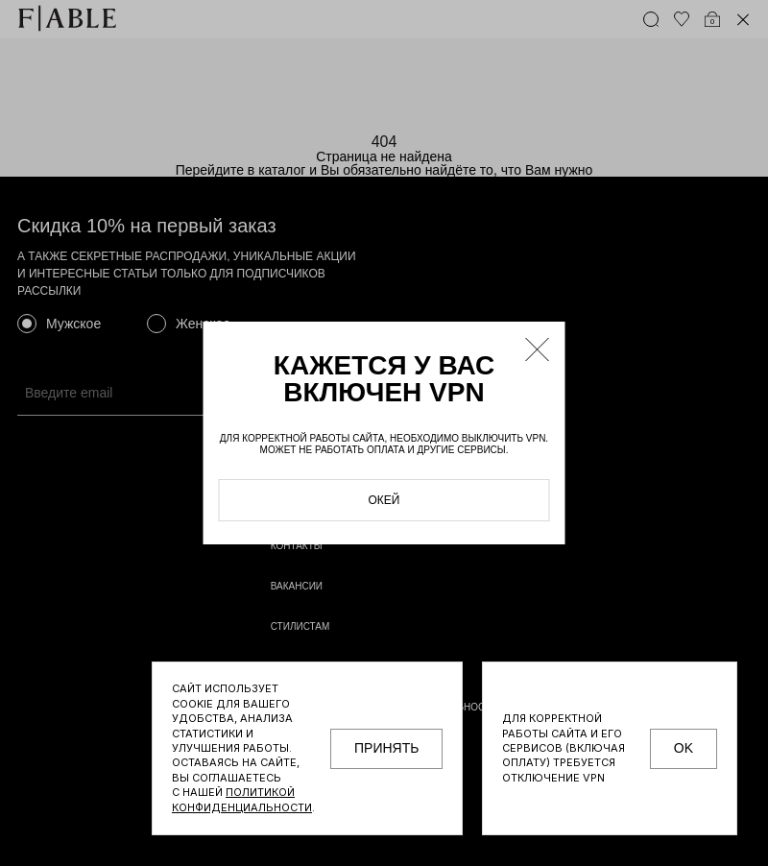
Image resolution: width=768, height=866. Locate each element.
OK (683, 748)
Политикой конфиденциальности (242, 799)
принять (386, 748)
